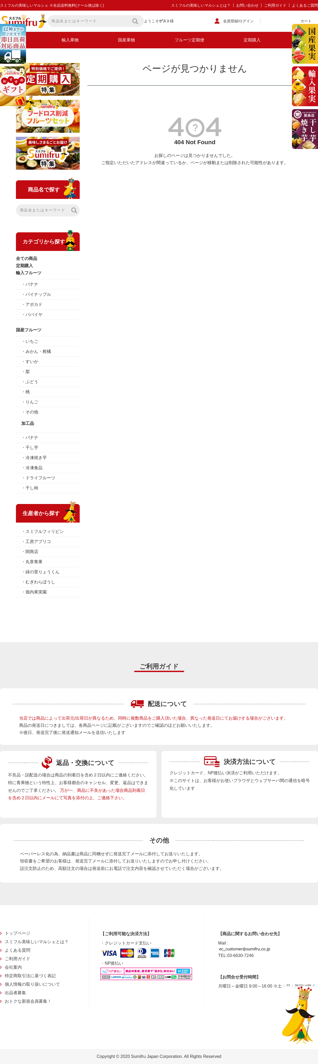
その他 (29, 412)
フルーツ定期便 (189, 40)
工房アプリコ (36, 541)
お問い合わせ (247, 5)
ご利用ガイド (275, 5)
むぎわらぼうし (38, 582)
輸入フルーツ (28, 273)
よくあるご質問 (305, 5)
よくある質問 (17, 950)
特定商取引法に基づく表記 (30, 975)
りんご (29, 402)
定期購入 (252, 40)
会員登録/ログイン (238, 21)
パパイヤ (32, 314)
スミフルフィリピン (42, 531)
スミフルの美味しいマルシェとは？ (201, 5)
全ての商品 (26, 258)
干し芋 (29, 447)
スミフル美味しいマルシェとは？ (37, 941)
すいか (29, 361)
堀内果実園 (34, 592)
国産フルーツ (28, 330)
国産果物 (126, 40)
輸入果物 (70, 40)
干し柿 (29, 488)
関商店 (29, 551)
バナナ (29, 284)
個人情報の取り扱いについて (32, 984)
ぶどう (29, 381)
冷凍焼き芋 (34, 457)
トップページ (17, 933)
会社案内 (13, 967)
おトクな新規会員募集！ (28, 1001)
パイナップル (36, 294)
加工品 (27, 423)
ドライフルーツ (38, 478)
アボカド (32, 304)
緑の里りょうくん (40, 572)
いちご (29, 341)
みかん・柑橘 (36, 351)
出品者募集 (15, 992)
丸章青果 (32, 561)
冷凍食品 (32, 467)
